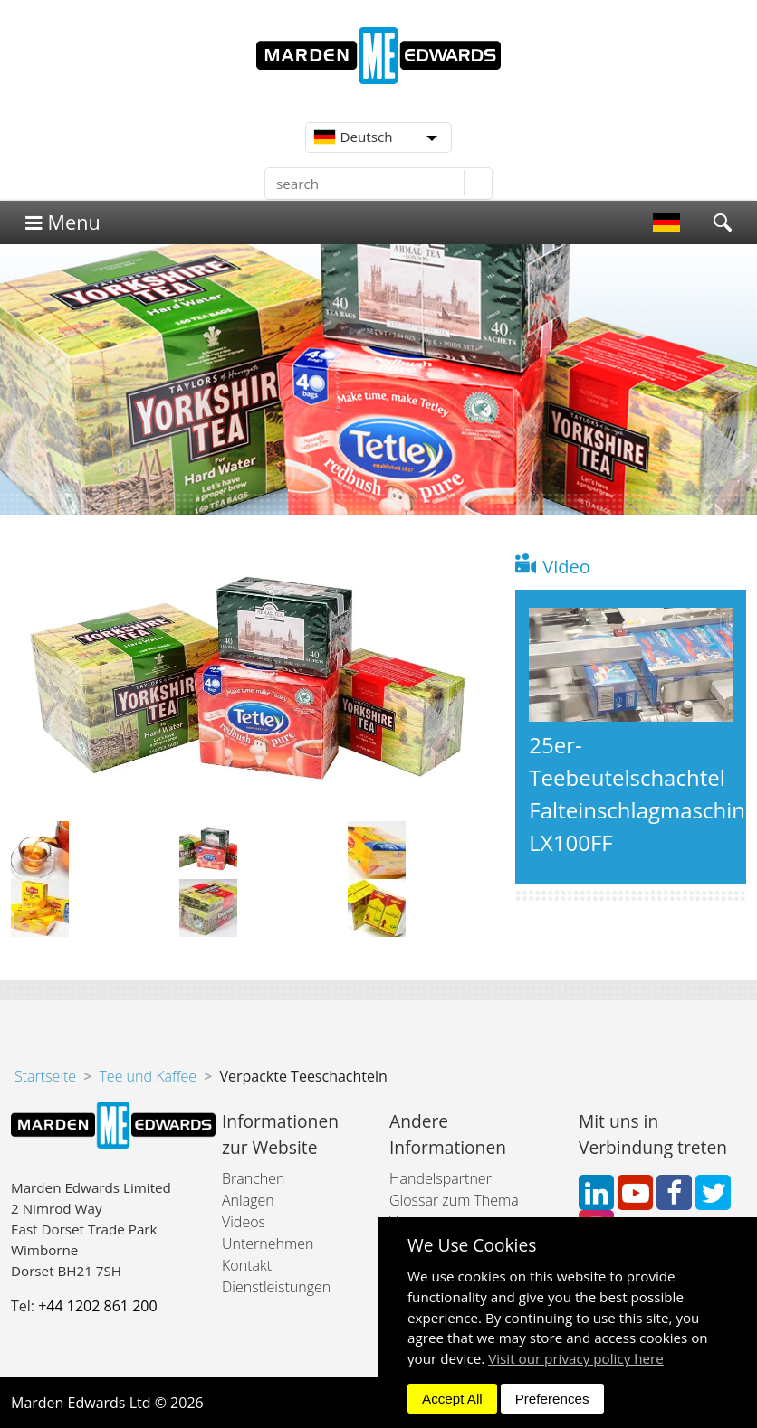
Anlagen (248, 1200)
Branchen (253, 1178)
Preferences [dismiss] (552, 1398)
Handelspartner (440, 1178)
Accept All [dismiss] (452, 1398)
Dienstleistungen (276, 1287)
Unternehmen (267, 1243)
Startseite (45, 1076)
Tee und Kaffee (147, 1076)
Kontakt (247, 1265)
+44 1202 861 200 (97, 1306)
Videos (243, 1222)
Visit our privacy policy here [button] (576, 1358)
